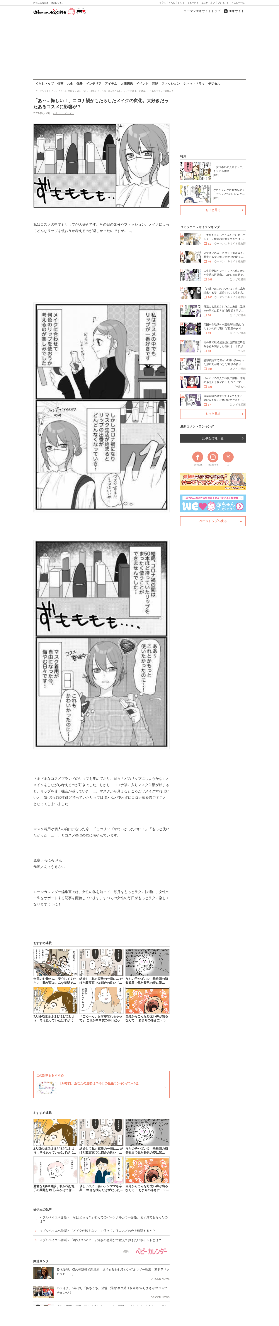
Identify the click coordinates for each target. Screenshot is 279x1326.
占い (213, 3)
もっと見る (213, 210)
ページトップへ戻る (213, 521)
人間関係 (127, 83)
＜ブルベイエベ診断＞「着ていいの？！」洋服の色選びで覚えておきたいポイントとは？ (100, 1240)
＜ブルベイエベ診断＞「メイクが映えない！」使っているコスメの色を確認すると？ (97, 1230)
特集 (183, 156)
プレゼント (223, 3)
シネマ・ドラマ (194, 83)
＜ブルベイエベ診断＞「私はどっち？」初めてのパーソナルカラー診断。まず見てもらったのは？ (103, 1219)
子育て (162, 3)
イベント (142, 83)
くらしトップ (45, 83)
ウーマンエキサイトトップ (202, 11)
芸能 (155, 83)
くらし (172, 3)
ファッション (171, 83)
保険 (80, 83)
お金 (70, 83)
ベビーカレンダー (63, 113)
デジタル (214, 83)
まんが (204, 3)
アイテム (111, 83)
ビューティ (192, 3)
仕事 (60, 83)
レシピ (181, 3)
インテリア (93, 83)
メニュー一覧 (238, 3)
